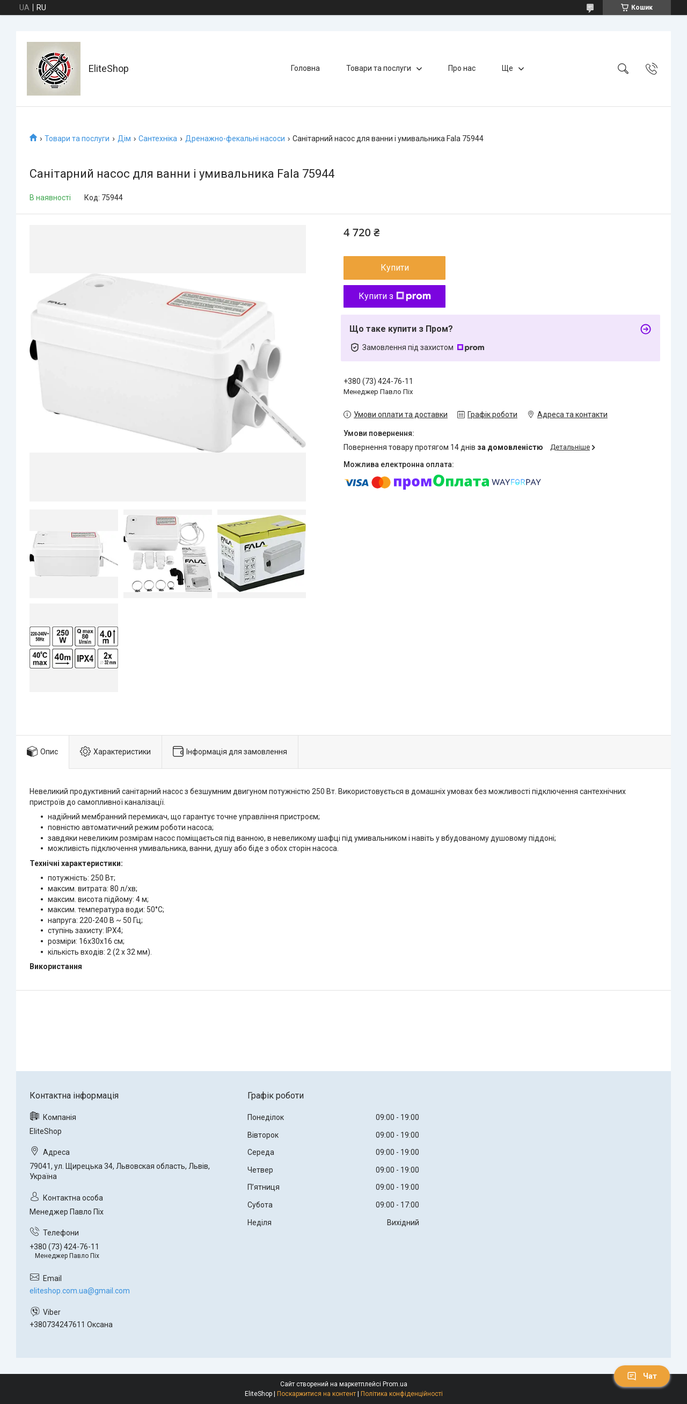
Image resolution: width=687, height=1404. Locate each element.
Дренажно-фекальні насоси (235, 138)
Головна (305, 68)
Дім (124, 138)
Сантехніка (157, 138)
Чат (642, 1376)
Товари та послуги (378, 68)
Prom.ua (395, 1384)
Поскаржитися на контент (316, 1394)
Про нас (462, 68)
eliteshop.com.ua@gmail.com (80, 1290)
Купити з (395, 296)
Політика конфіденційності (402, 1394)
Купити (395, 268)
